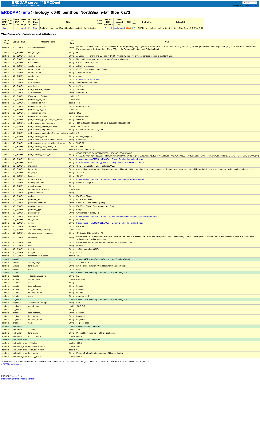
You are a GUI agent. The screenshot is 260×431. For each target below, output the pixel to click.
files (35, 28)
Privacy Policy (19, 379)
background (119, 28)
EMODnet (252, 5)
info (26, 12)
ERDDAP (9, 12)
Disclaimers (6, 379)
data (4, 28)
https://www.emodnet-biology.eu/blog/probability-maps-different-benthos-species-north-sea (116, 216)
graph (23, 28)
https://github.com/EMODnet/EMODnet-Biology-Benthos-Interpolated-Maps (109, 159)
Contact (30, 379)
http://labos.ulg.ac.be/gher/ (88, 79)
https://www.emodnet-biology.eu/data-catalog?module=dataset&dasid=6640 (110, 162)
